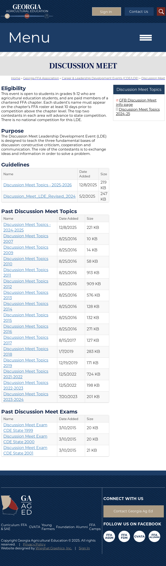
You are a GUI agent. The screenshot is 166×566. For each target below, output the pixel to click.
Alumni (82, 527)
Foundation (65, 527)
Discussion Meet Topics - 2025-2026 (37, 185)
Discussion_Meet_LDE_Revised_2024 (39, 196)
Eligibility (13, 88)
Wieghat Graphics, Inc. (54, 548)
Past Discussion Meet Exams (39, 411)
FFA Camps (95, 527)
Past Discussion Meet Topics (39, 211)
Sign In (84, 548)
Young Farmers (48, 527)
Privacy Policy (34, 544)
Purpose (12, 131)
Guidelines (15, 164)
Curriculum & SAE (10, 527)
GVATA (34, 527)
